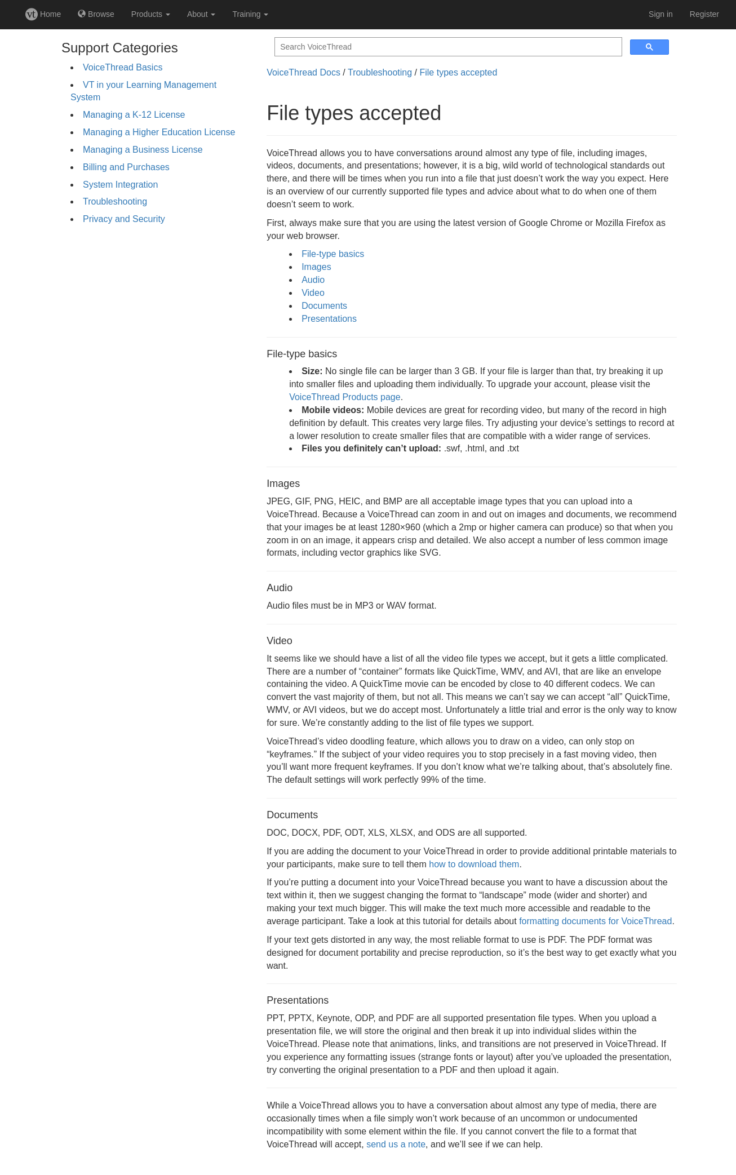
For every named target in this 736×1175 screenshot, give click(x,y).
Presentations (329, 318)
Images (316, 267)
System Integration (120, 184)
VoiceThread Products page (344, 397)
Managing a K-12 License (134, 114)
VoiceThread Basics (122, 67)
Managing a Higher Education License (159, 132)
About (201, 14)
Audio (313, 280)
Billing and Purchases (126, 167)
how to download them (474, 864)
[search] (447, 47)
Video (313, 293)
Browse (96, 14)
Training (250, 14)
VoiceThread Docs (303, 72)
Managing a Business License (143, 149)
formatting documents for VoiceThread (595, 921)
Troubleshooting (115, 201)
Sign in (661, 14)
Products (150, 14)
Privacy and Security (124, 219)
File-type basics (333, 254)
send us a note (395, 1144)
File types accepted (458, 72)
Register (704, 14)
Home (43, 14)
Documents (324, 306)
